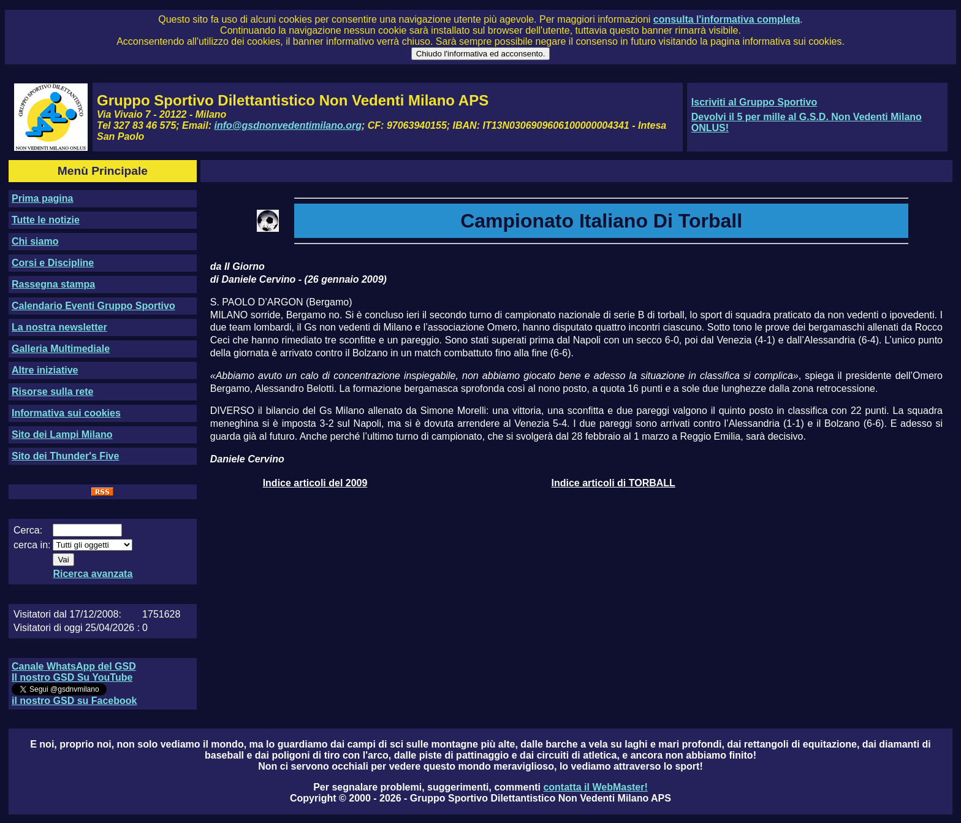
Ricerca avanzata (92, 573)
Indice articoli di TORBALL (613, 483)
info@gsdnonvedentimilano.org (288, 125)
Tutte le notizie (46, 220)
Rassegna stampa (53, 284)
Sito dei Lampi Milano (62, 434)
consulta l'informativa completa (726, 19)
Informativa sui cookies (66, 413)
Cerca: (27, 530)
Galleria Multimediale (61, 348)
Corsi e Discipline (53, 263)
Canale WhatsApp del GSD (74, 666)
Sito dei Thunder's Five (65, 456)
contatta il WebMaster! (595, 787)
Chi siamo (35, 241)
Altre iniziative (45, 370)
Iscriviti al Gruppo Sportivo (754, 102)
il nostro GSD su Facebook (74, 700)
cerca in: (31, 545)
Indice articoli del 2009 (315, 483)
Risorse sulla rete (52, 391)
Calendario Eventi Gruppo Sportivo (93, 305)
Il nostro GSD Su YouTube (72, 677)
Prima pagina (42, 198)
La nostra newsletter (59, 327)
